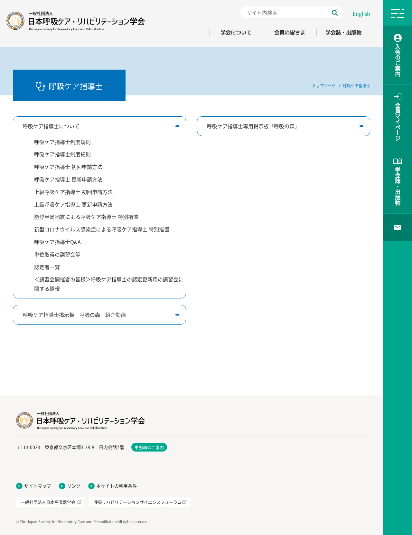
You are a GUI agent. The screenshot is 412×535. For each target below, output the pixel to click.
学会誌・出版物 (343, 32)
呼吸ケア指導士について (51, 126)
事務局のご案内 (149, 447)
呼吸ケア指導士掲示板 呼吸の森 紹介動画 (74, 314)
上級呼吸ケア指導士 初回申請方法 (73, 192)
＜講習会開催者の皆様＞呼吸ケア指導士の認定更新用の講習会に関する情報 (108, 283)
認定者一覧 (47, 267)
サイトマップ (37, 485)
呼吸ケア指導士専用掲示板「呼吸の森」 (253, 126)
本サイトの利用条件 (116, 485)
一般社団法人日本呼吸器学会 (48, 502)
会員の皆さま (289, 32)
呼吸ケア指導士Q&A (57, 242)
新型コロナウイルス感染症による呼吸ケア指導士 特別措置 (101, 229)
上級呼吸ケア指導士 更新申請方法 (73, 204)
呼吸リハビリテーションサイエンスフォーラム (138, 502)
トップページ (323, 86)
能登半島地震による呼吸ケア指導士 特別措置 (86, 216)
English (361, 13)
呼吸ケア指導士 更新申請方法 (68, 179)
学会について (235, 32)
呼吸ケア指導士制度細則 (62, 154)
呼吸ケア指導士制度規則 (62, 142)
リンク (73, 485)
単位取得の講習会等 (57, 254)
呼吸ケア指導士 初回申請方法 (68, 166)
